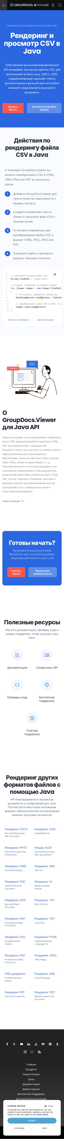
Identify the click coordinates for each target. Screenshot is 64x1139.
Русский (41, 5)
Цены (31, 1079)
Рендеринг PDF (15, 955)
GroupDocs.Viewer (34, 170)
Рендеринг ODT (44, 992)
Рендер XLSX (43, 847)
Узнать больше (11, 501)
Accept (32, 1121)
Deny (44, 1128)
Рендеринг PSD (15, 881)
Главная (31, 1064)
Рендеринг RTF (15, 992)
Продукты (31, 1069)
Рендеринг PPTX (16, 847)
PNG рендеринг (15, 973)
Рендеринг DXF (15, 918)
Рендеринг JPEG (45, 955)
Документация (46, 319)
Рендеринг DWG (15, 866)
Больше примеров (18, 319)
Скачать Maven (13, 108)
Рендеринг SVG (15, 937)
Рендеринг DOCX (16, 829)
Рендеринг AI (43, 881)
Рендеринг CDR (44, 829)
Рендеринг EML (44, 973)
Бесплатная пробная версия (44, 108)
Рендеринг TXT (44, 900)
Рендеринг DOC (15, 900)
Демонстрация (31, 1089)
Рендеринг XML (44, 866)
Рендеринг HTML (45, 937)
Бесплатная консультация (31, 1098)
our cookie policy (40, 1114)
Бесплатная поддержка (31, 1094)
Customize (19, 1128)
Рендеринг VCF (44, 918)
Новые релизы (31, 1074)
